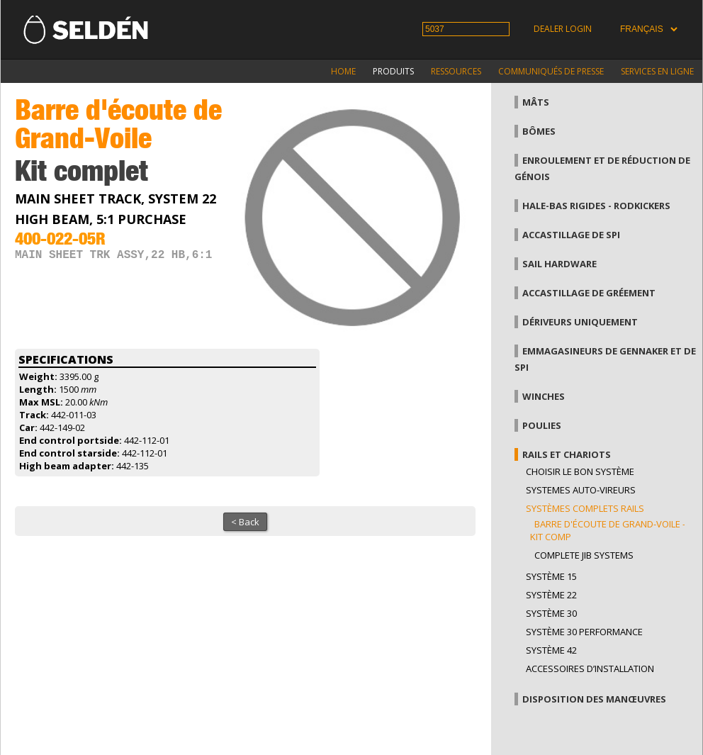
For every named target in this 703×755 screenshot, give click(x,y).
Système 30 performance (584, 631)
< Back (245, 521)
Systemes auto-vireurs (581, 489)
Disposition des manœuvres (594, 699)
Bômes (539, 131)
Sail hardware (559, 263)
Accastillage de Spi (571, 234)
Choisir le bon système (580, 471)
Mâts (535, 102)
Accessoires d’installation (590, 668)
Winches (543, 396)
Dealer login (563, 29)
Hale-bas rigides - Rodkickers (596, 205)
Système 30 (551, 613)
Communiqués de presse (551, 71)
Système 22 (551, 594)
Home (343, 71)
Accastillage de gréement (589, 292)
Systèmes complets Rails (585, 508)
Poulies (541, 425)
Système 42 (551, 650)
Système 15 (551, 576)
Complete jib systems (584, 555)
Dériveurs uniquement (580, 321)
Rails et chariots (566, 454)
